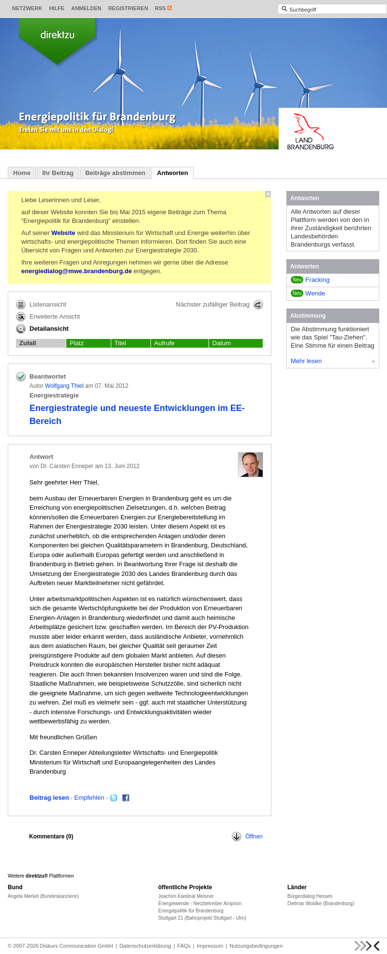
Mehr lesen (333, 361)
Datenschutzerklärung (145, 946)
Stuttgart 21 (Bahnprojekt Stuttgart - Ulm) (202, 918)
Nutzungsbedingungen (256, 946)
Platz (77, 343)
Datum (221, 343)
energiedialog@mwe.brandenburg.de (76, 271)
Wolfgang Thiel (64, 385)
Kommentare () (51, 836)
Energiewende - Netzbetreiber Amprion (199, 903)
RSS (160, 8)
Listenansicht (41, 304)
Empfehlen (89, 797)
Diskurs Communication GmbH (76, 946)
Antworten (172, 172)
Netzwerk (27, 8)
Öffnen (247, 836)
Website (63, 232)
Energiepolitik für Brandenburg (190, 910)
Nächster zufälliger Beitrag (219, 304)
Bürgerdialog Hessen (309, 896)
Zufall (27, 343)
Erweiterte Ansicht (48, 317)
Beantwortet (48, 376)
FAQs (184, 946)
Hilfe (56, 8)
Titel (120, 343)
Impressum (210, 946)
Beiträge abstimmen (115, 172)
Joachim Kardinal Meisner (186, 896)
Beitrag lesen (49, 797)
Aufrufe (164, 343)
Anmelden (86, 8)
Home (21, 172)
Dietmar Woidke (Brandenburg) (320, 903)
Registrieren (128, 8)
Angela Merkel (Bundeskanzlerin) (43, 896)
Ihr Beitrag (58, 172)
